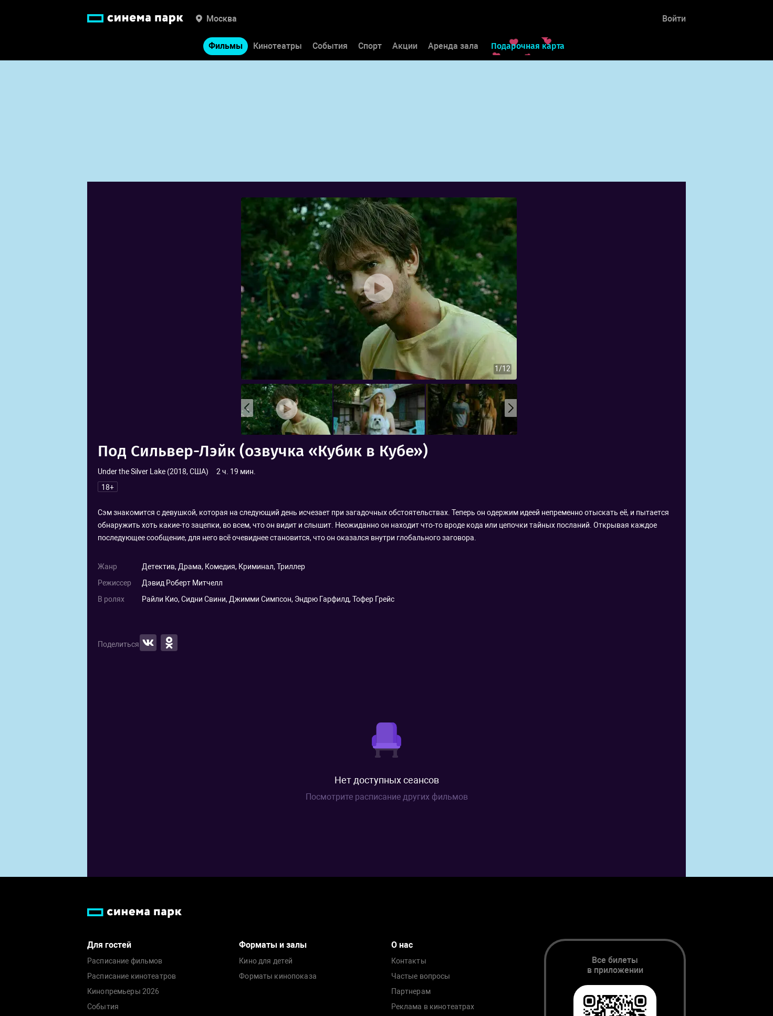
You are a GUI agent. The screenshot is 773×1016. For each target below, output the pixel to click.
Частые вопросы (421, 976)
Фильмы (225, 46)
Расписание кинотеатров (131, 976)
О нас (402, 945)
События (330, 46)
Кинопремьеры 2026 (123, 992)
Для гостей (109, 945)
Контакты (408, 961)
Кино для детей (266, 961)
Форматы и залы (273, 945)
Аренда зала (453, 46)
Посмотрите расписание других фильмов (387, 797)
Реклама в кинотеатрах (433, 1007)
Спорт (370, 46)
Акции (404, 46)
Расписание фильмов (125, 961)
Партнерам (411, 992)
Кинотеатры (277, 46)
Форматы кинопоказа (278, 976)
